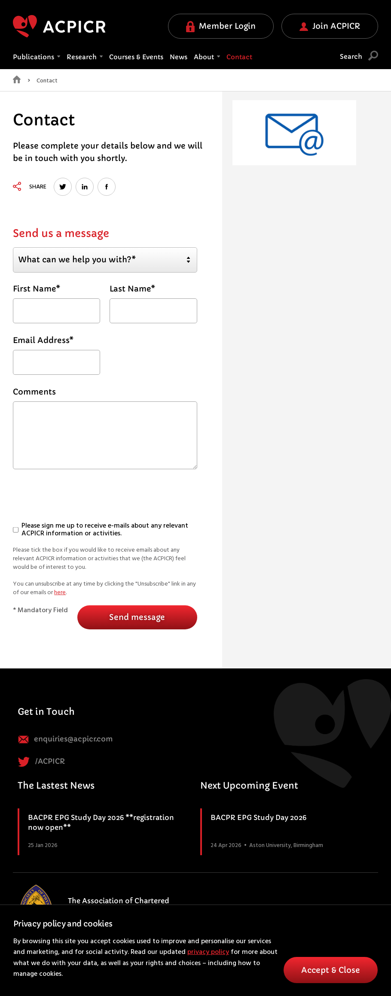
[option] (294, 132)
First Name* (36, 289)
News (178, 57)
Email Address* (43, 340)
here (60, 593)
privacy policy (208, 952)
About (207, 57)
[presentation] (78, 499)
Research (85, 57)
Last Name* (132, 289)
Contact (239, 57)
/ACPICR (41, 762)
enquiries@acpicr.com (65, 739)
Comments (34, 392)
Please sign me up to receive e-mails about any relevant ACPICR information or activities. (100, 530)
